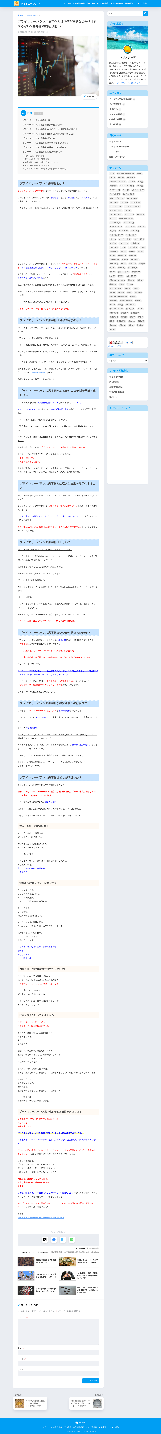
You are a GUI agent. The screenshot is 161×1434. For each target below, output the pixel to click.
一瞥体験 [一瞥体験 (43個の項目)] (135, 243)
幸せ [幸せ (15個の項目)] (112, 268)
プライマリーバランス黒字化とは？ (37, 120)
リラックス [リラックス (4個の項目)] (123, 243)
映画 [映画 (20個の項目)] (140, 280)
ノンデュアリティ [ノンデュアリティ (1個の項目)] (116, 227)
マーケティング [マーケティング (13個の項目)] (125, 239)
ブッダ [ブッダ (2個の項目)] (113, 231)
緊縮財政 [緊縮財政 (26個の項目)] (114, 313)
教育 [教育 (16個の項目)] (121, 276)
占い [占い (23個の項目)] (112, 256)
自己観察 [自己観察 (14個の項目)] (114, 317)
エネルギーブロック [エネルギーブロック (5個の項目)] (117, 198)
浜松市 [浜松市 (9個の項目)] (121, 292)
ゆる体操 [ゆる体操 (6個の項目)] (113, 186)
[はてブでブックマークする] (63, 1239)
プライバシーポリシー (119, 147)
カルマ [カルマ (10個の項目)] (124, 202)
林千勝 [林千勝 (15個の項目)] (113, 284)
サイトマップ (115, 142)
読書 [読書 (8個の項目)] (112, 321)
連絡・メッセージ (117, 157)
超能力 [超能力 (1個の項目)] (131, 321)
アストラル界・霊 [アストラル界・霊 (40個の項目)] (127, 186)
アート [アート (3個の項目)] (126, 190)
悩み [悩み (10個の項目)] (112, 272)
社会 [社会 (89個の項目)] (112, 305)
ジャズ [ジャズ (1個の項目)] (128, 210)
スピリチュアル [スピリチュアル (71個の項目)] (116, 215)
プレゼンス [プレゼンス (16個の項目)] (123, 231)
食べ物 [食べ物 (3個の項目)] (140, 325)
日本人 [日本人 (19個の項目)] (131, 280)
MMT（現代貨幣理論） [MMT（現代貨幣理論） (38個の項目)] (125, 174)
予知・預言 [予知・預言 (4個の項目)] (132, 247)
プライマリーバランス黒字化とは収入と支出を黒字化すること (48, 134)
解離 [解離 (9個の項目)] (140, 317)
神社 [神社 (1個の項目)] (120, 305)
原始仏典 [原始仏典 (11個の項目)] (122, 256)
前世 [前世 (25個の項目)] (140, 252)
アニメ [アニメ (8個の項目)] (140, 186)
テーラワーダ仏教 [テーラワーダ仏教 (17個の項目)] (126, 219)
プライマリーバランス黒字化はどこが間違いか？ (43, 152)
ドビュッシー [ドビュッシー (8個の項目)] (128, 223)
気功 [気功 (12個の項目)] (127, 288)
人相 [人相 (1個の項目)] (142, 247)
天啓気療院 (114, 382)
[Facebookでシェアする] (54, 1239)
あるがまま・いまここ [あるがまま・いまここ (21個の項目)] (118, 182)
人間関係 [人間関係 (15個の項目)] (114, 252)
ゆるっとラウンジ (29, 3)
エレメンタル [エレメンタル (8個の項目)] (132, 198)
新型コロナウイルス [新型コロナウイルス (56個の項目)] (117, 280)
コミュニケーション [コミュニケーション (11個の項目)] (132, 206)
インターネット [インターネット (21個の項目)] (138, 190)
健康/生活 (129, 3)
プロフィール (115, 152)
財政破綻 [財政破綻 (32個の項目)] (121, 321)
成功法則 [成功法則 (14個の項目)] (136, 272)
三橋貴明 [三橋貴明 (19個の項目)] (114, 247)
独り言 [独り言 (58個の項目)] (138, 292)
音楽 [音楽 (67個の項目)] (131, 325)
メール (22, 1359)
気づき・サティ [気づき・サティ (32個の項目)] (116, 288)
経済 (78, 1252)
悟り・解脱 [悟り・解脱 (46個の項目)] (133, 268)
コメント (23, 1317)
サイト (21, 1369)
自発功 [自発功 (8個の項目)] (124, 317)
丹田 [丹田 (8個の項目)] (123, 247)
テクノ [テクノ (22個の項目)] (113, 219)
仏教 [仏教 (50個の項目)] (123, 252)
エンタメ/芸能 (141, 3)
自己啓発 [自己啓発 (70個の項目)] (135, 313)
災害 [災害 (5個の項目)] (129, 292)
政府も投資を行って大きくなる (37, 165)
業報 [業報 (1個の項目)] (121, 284)
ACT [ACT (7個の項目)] (112, 174)
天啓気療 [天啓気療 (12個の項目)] (114, 264)
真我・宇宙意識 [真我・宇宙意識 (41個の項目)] (126, 301)
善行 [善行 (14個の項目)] (125, 260)
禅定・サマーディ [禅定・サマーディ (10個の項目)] (116, 309)
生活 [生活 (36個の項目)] (133, 297)
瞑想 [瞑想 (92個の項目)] (138, 301)
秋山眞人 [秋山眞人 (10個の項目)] (130, 309)
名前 (21, 1348)
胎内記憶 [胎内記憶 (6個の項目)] (124, 313)
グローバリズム (36, 1252)
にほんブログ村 (114, 346)
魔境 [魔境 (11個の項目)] (112, 329)
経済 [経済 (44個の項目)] (140, 309)
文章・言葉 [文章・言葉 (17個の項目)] (131, 276)
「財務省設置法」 (39, 372)
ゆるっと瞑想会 (116, 377)
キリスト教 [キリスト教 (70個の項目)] (135, 202)
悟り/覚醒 (91, 3)
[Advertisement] (117, 448)
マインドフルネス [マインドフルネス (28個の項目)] (116, 235)
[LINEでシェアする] (72, 1239)
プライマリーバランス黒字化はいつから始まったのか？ (45, 143)
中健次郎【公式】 (117, 392)
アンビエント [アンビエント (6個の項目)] (115, 190)
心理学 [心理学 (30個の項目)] (121, 268)
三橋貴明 (70, 1252)
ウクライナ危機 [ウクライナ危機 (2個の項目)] (128, 194)
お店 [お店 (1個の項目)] (140, 182)
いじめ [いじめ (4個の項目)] (132, 182)
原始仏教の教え (116, 387)
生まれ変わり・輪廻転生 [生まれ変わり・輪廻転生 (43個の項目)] (118, 297)
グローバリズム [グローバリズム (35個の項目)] (116, 206)
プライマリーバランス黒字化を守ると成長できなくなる (46, 169)
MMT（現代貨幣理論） (54, 1252)
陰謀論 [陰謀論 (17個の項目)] (141, 321)
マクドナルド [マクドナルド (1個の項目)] (131, 235)
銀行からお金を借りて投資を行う (38, 159)
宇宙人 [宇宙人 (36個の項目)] (132, 264)
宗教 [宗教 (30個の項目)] (142, 264)
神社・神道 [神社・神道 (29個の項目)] (130, 305)
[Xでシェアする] (45, 1239)
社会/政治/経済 (117, 3)
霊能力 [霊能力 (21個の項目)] (113, 325)
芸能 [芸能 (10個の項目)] (132, 317)
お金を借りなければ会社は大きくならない (41, 162)
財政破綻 (85, 1252)
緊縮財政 (95, 1252)
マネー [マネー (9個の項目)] (113, 239)
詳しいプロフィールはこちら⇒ (127, 83)
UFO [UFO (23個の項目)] (112, 178)
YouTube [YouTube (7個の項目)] (131, 178)
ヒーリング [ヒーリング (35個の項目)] (130, 227)
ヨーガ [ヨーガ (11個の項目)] (113, 243)
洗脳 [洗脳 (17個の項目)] (136, 288)
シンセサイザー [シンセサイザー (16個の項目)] (116, 210)
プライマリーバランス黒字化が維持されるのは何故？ (44, 147)
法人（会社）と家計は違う (35, 156)
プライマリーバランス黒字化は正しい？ (39, 138)
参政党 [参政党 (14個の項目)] (132, 256)
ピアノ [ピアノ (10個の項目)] (141, 227)
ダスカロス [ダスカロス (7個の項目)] (129, 215)
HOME (80, 1422)
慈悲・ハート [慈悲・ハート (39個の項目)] (123, 272)
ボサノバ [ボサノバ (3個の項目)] (135, 231)
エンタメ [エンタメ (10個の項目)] (114, 202)
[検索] (145, 13)
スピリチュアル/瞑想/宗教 (74, 3)
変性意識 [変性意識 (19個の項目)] (135, 260)
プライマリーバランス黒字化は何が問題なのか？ (43, 125)
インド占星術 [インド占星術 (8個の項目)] (115, 194)
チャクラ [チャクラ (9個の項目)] (140, 215)
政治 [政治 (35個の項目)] (112, 276)
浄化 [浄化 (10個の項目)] (112, 292)
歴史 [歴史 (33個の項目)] (130, 284)
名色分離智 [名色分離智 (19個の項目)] (114, 260)
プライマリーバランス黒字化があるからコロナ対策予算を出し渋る (50, 129)
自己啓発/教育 (103, 3)
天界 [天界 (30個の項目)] (123, 264)
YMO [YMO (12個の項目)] (121, 178)
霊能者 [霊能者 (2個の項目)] (122, 325)
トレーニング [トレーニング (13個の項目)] (115, 223)
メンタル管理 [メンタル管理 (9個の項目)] (139, 239)
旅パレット (114, 397)
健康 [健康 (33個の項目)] (132, 252)
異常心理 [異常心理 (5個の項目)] (113, 301)
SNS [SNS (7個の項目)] (139, 174)
